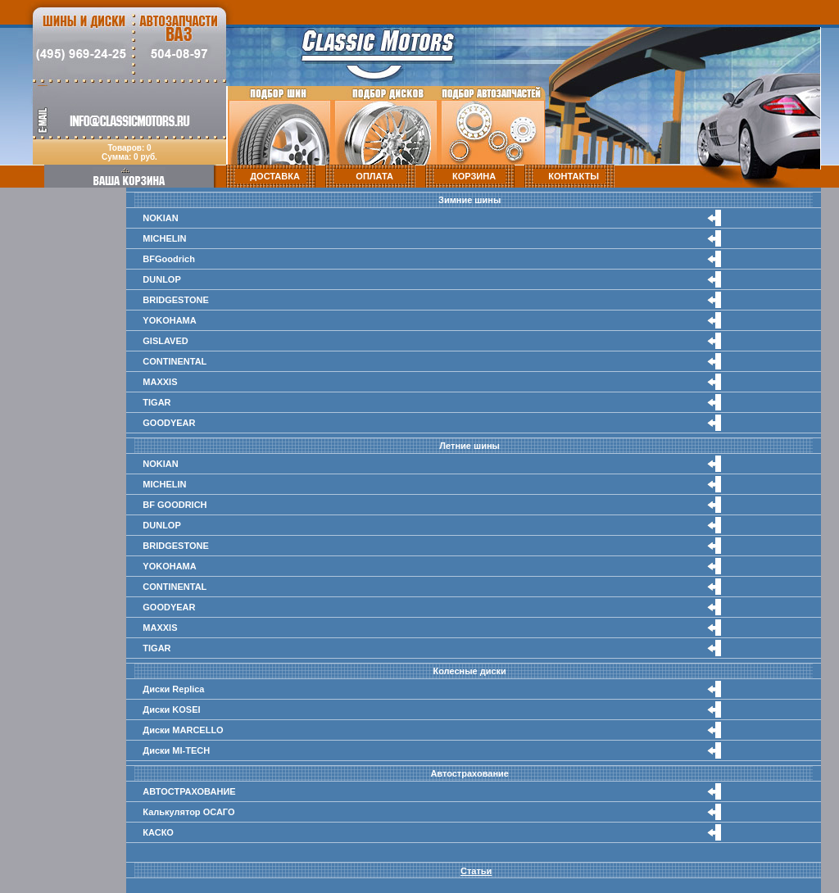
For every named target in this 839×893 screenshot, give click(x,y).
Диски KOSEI (171, 709)
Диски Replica (173, 689)
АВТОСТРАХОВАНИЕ (189, 791)
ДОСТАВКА (275, 176)
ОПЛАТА (374, 176)
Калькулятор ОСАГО (188, 812)
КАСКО (158, 832)
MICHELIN (164, 238)
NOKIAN (160, 218)
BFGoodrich (169, 259)
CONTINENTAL (174, 361)
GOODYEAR (169, 423)
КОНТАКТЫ (573, 176)
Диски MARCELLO (183, 730)
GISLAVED (165, 341)
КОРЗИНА (474, 176)
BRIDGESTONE (175, 300)
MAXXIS (160, 382)
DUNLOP (161, 279)
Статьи (476, 871)
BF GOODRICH (174, 505)
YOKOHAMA (169, 320)
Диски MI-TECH (176, 750)
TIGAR (156, 402)
